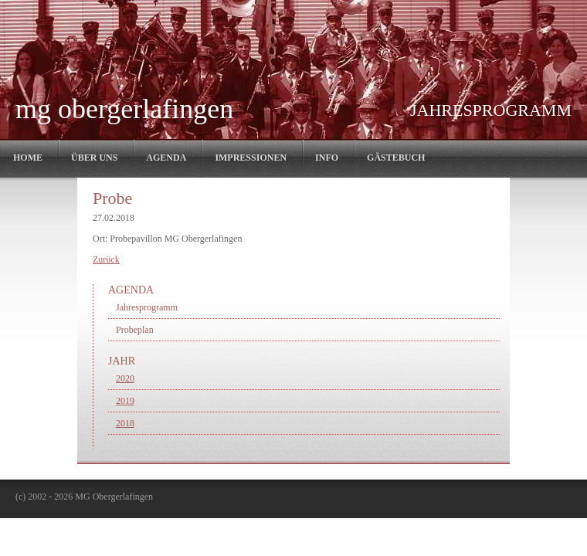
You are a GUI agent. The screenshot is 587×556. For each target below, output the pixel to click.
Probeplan (135, 329)
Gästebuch (396, 157)
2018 (125, 423)
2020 (125, 378)
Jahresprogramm (147, 307)
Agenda (166, 157)
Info (326, 157)
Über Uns (94, 157)
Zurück (106, 259)
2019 (125, 400)
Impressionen (251, 157)
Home (27, 157)
